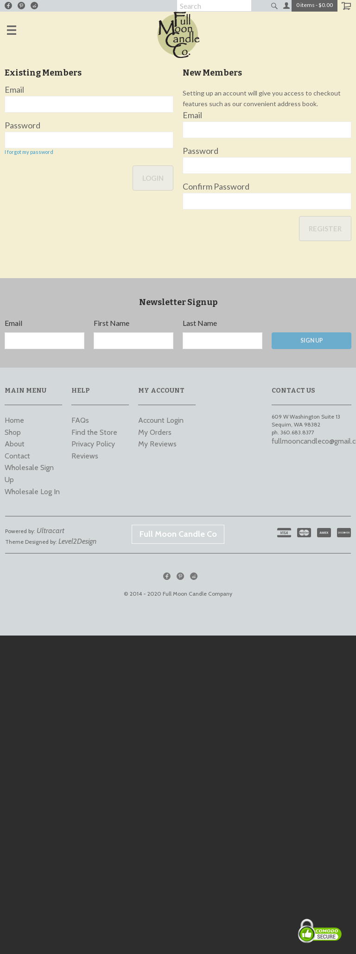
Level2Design (77, 541)
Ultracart (50, 530)
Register (325, 228)
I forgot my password (29, 152)
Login (153, 178)
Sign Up (311, 340)
